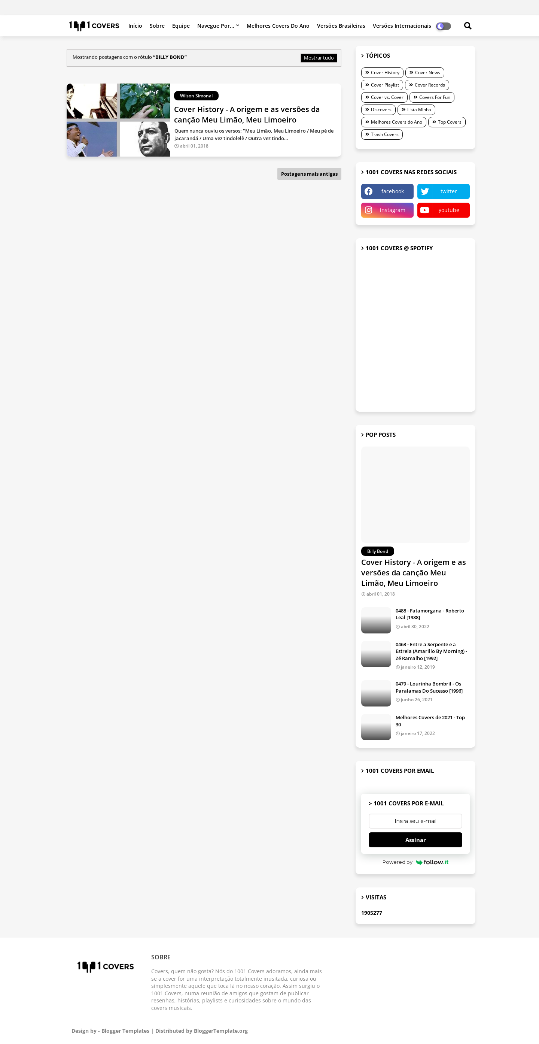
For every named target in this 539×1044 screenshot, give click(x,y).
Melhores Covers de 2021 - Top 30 (430, 720)
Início (135, 25)
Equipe (181, 25)
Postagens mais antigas (309, 173)
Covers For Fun (434, 97)
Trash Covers (385, 134)
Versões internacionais (402, 25)
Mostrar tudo (319, 57)
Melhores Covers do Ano (278, 25)
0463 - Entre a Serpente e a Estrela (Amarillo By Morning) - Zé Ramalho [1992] (431, 651)
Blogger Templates (125, 1030)
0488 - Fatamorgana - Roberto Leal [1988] (430, 614)
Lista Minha (419, 109)
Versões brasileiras (341, 25)
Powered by (416, 862)
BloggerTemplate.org (221, 1030)
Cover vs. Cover (387, 97)
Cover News (427, 72)
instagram (392, 210)
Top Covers (450, 122)
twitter (449, 191)
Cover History (385, 72)
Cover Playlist (385, 85)
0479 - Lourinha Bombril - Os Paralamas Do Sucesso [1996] (429, 687)
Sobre (157, 25)
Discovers (381, 109)
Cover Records (430, 85)
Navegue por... (215, 25)
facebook (392, 191)
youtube (449, 210)
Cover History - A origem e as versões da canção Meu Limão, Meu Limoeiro (413, 572)
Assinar (415, 840)
